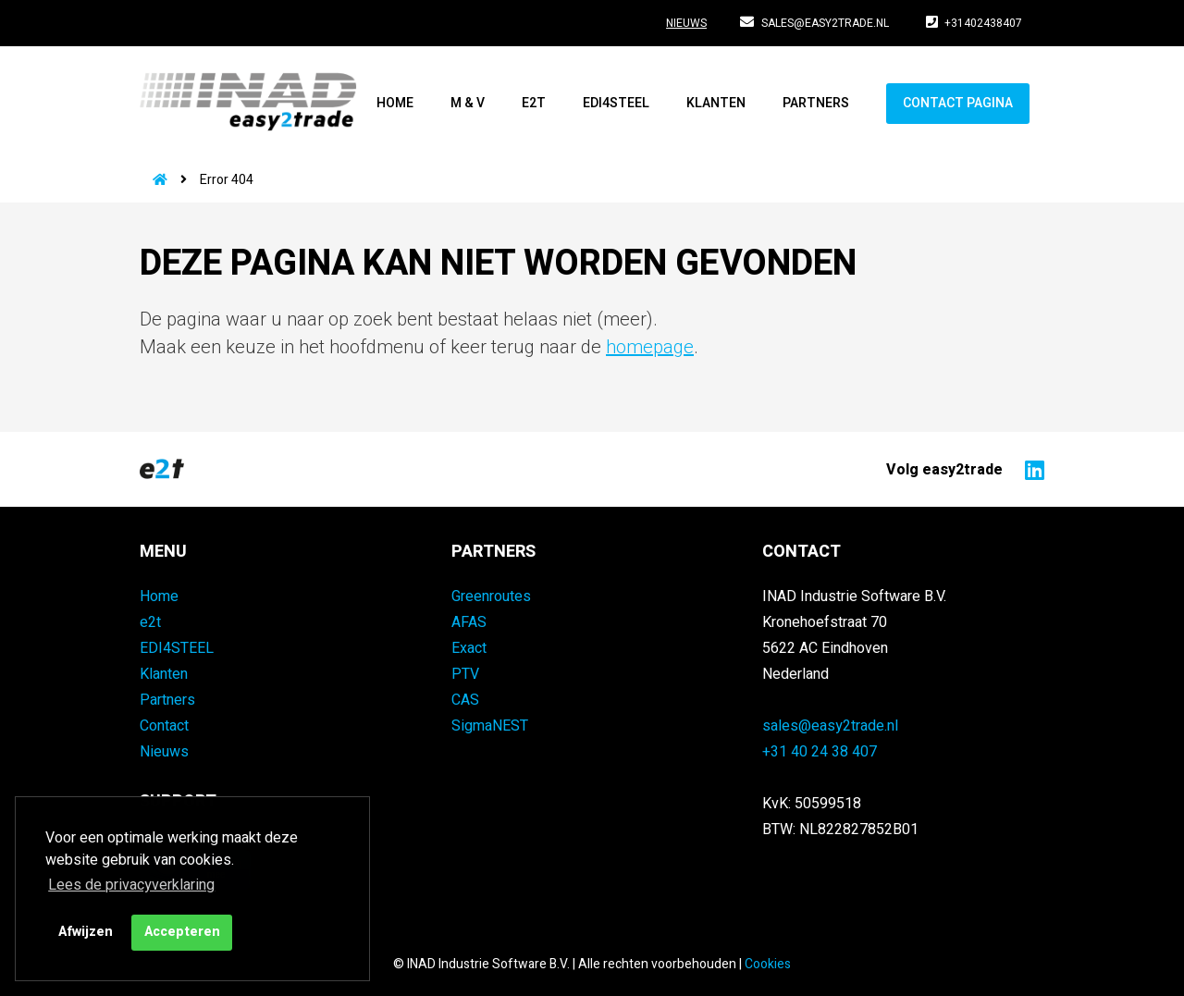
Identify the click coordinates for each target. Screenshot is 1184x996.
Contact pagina (958, 103)
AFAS (469, 622)
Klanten (716, 103)
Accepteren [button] (182, 931)
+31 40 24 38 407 (819, 752)
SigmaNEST (489, 726)
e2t (534, 103)
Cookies (768, 964)
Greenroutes (491, 596)
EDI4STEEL (616, 103)
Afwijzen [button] (85, 931)
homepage (650, 347)
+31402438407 (974, 23)
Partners (816, 103)
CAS (465, 700)
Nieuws (686, 23)
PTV (465, 674)
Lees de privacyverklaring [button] (131, 885)
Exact (469, 648)
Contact (164, 726)
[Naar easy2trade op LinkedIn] (1030, 469)
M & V (467, 103)
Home (394, 103)
